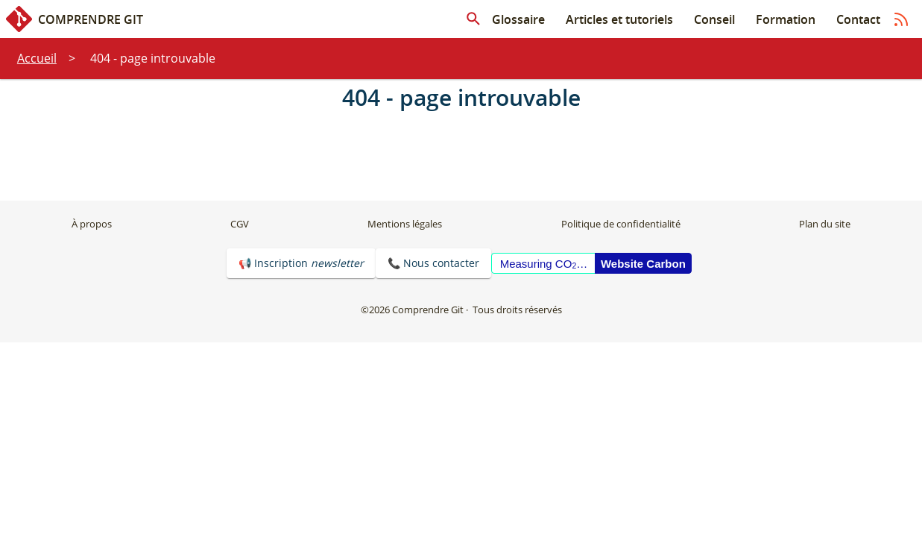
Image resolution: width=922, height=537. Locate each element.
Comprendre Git (74, 19)
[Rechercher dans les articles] (473, 19)
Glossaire (518, 19)
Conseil (714, 19)
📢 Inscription (301, 263)
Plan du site (824, 223)
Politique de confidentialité (621, 223)
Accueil (37, 58)
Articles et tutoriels (619, 19)
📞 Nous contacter (433, 263)
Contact (858, 19)
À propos (92, 223)
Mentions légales (404, 223)
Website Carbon (643, 263)
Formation (785, 19)
